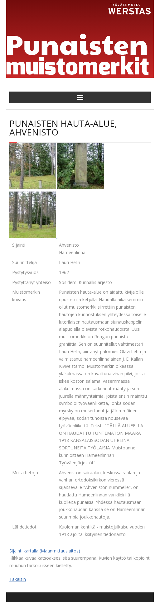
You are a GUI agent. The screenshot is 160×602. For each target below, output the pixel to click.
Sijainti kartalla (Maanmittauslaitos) (44, 551)
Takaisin (17, 579)
